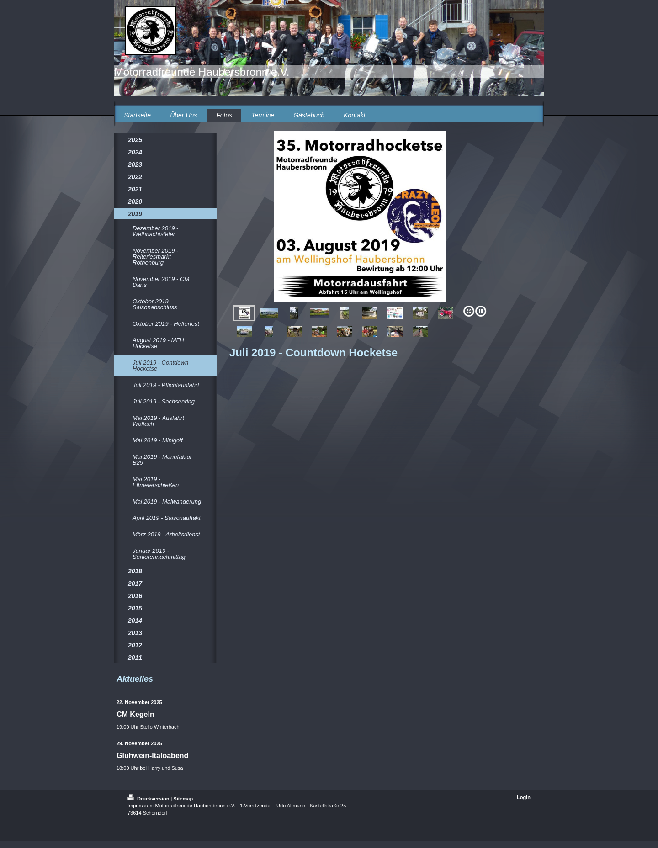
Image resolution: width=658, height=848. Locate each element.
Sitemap (183, 798)
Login (524, 797)
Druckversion (148, 798)
